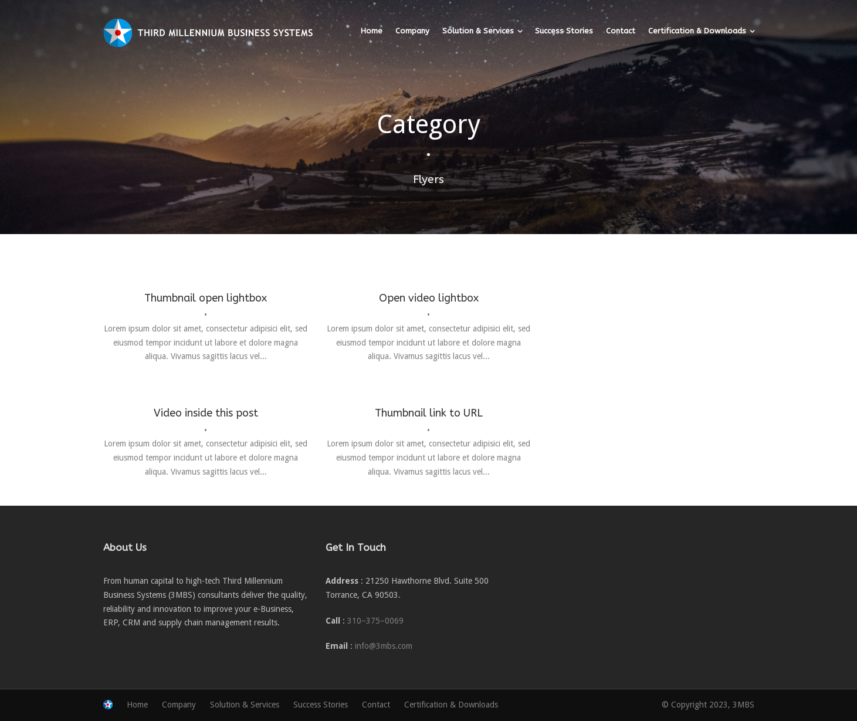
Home (371, 30)
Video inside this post (206, 413)
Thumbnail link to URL (429, 413)
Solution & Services (478, 30)
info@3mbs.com (383, 646)
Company (412, 30)
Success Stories (564, 30)
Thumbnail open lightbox (205, 298)
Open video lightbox (429, 298)
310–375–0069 (375, 620)
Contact (620, 30)
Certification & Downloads (697, 30)
